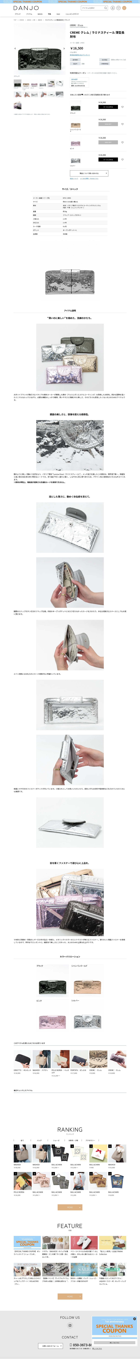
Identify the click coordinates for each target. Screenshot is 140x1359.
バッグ (39, 1140)
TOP (15, 20)
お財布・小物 (31, 20)
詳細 (83, 64)
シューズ (56, 1140)
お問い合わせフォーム (50, 1346)
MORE (70, 1207)
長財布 (40, 20)
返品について (74, 178)
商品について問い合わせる (89, 173)
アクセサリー (90, 1140)
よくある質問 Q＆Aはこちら (89, 178)
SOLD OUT (108, 124)
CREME (21, 20)
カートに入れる (108, 107)
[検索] (105, 8)
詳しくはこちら (114, 1343)
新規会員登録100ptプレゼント (80, 55)
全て (22, 1140)
